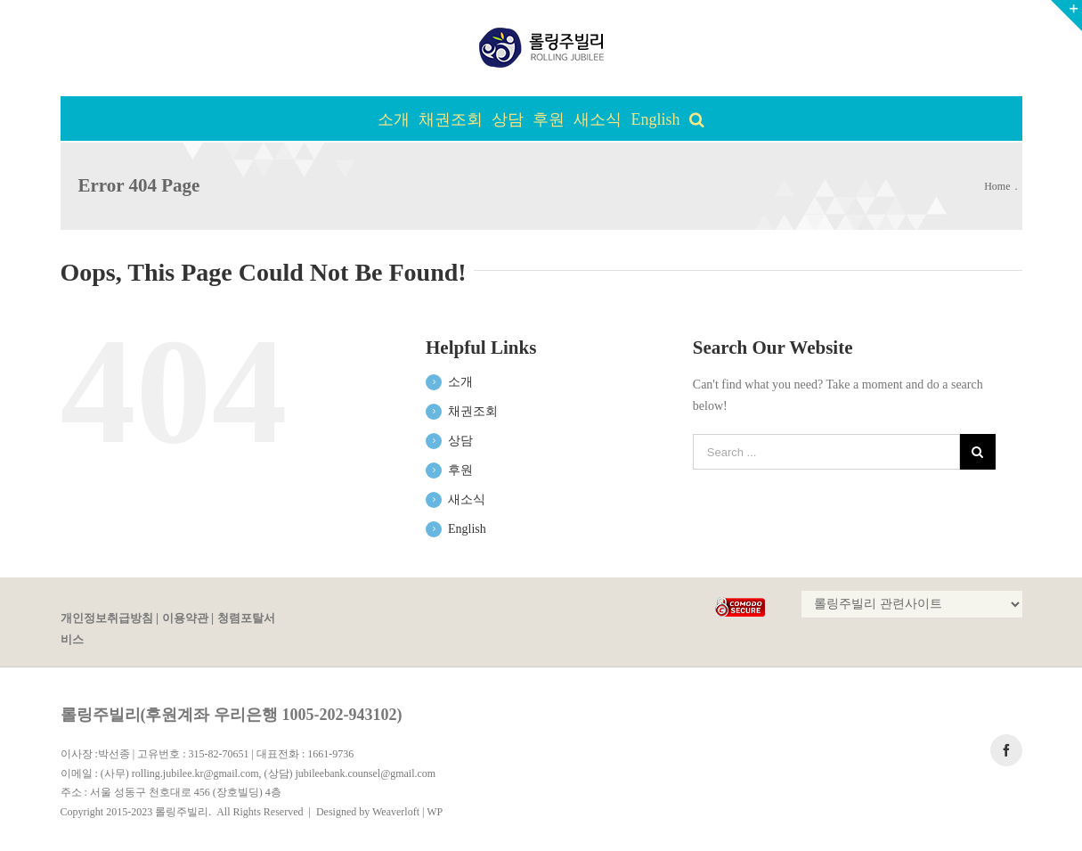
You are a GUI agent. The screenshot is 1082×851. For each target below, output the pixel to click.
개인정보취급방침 (107, 618)
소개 (460, 382)
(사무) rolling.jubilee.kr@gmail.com (180, 773)
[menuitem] (398, 118)
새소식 (466, 499)
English (467, 529)
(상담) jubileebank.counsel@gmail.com (350, 773)
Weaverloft (395, 812)
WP (435, 812)
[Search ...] (826, 452)
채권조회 (473, 411)
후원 (460, 470)
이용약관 (185, 618)
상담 (460, 440)
